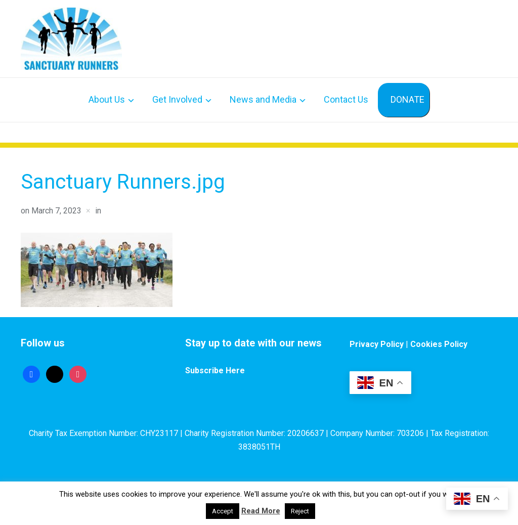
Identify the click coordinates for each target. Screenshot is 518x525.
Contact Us (346, 99)
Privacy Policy (377, 344)
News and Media (263, 99)
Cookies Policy (438, 344)
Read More (260, 510)
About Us (107, 99)
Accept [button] (222, 511)
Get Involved (177, 99)
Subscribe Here (215, 370)
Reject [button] (300, 511)
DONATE (407, 99)
